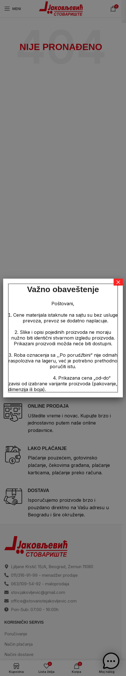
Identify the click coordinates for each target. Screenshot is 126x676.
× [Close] (118, 282)
